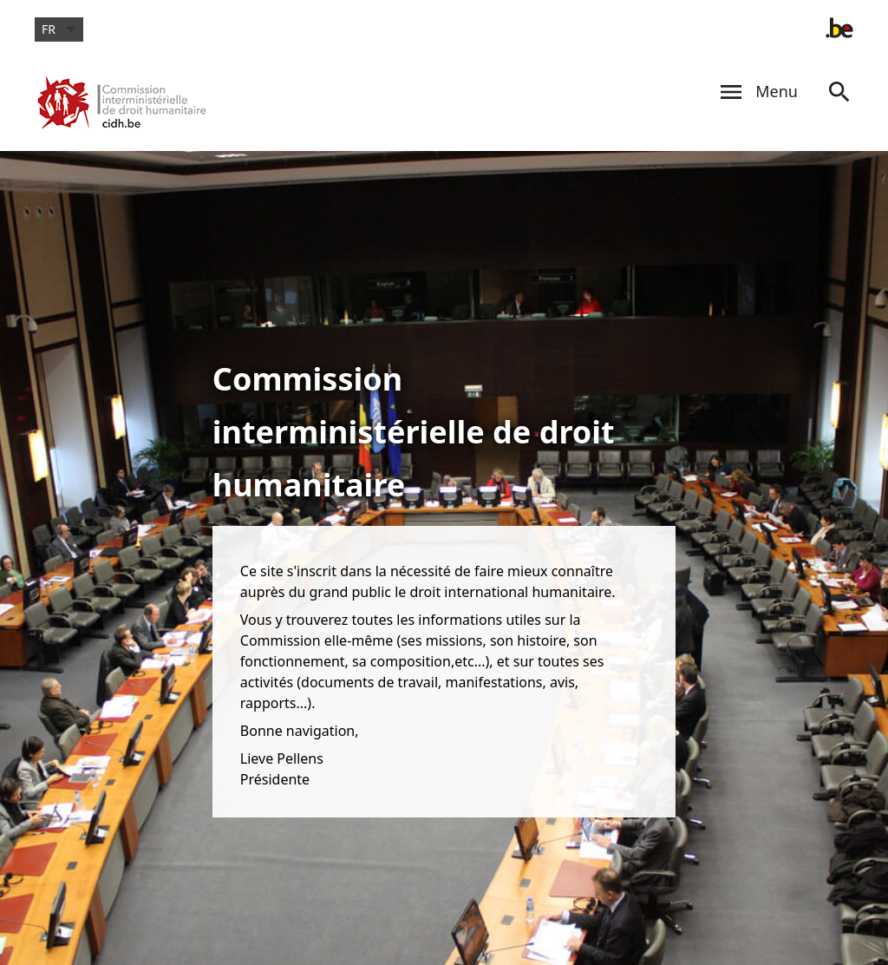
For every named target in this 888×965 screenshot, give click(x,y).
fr (59, 29)
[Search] (839, 108)
